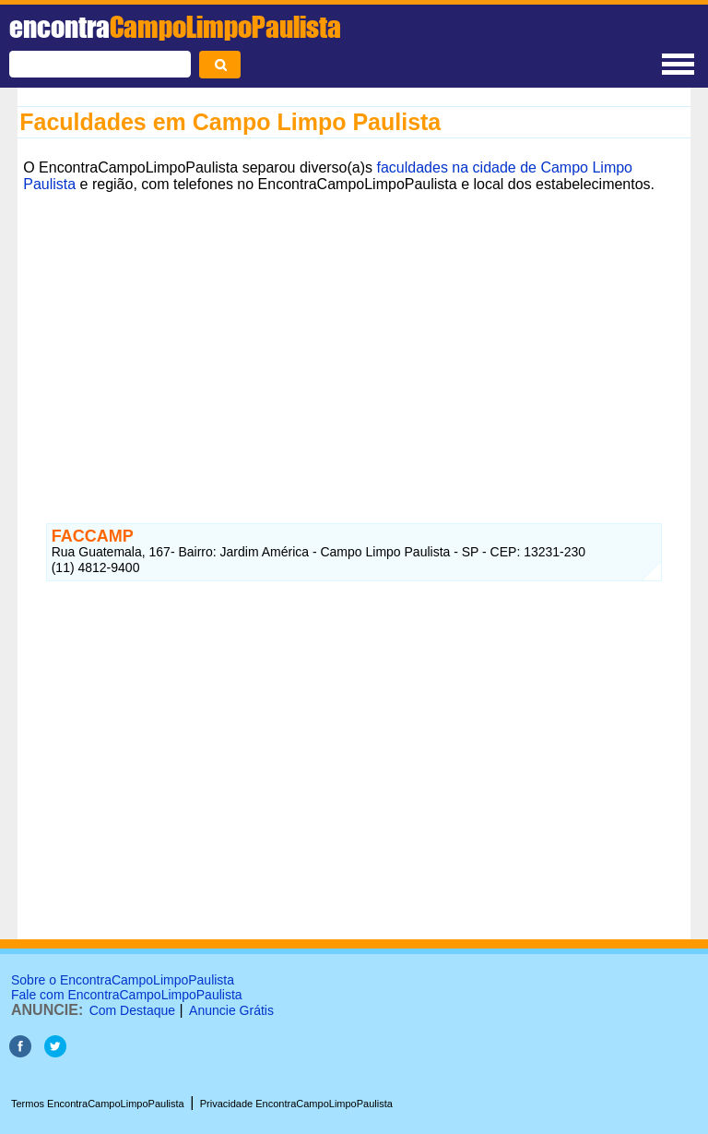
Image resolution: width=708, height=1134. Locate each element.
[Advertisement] (354, 327)
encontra (175, 26)
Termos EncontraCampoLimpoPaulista (97, 1103)
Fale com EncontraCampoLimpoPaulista (126, 994)
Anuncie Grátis (231, 1010)
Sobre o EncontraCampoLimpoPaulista (122, 980)
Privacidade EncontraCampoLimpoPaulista (296, 1103)
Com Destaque (132, 1010)
